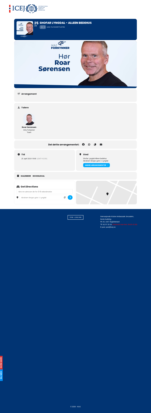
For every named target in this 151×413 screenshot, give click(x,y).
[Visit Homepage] (28, 8)
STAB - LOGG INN (75, 217)
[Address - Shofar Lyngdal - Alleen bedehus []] (45, 191)
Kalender (26, 176)
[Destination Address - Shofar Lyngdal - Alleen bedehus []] (43, 197)
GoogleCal (39, 176)
